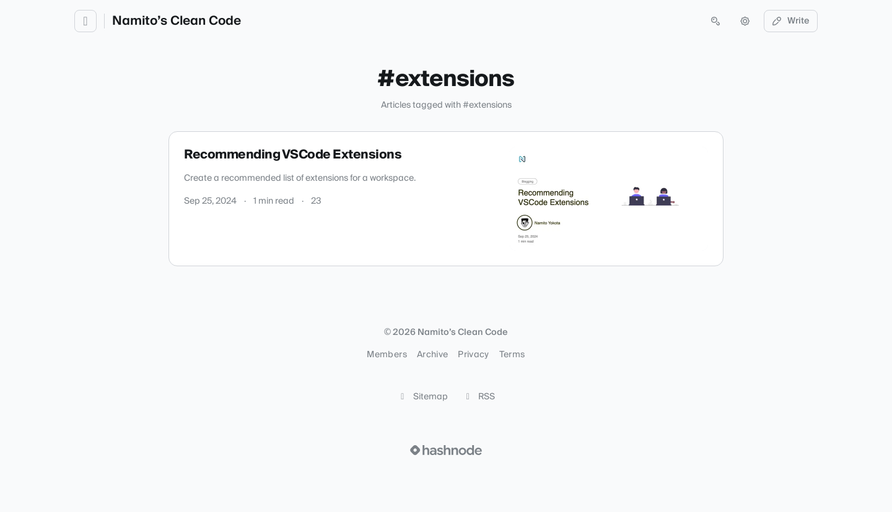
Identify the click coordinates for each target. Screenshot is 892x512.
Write (791, 21)
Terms (512, 354)
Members (386, 354)
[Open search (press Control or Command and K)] (715, 21)
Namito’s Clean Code (176, 21)
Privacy (473, 354)
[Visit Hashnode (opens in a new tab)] (446, 450)
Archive (432, 354)
